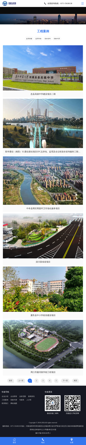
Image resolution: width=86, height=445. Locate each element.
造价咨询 (48, 38)
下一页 (65, 380)
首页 (10, 380)
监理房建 (29, 38)
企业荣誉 (14, 396)
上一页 (20, 380)
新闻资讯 (31, 396)
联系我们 (5, 403)
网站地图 (14, 403)
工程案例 (5, 400)
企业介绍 (5, 396)
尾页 (75, 380)
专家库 (21, 400)
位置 (71, 440)
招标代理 (57, 38)
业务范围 (22, 396)
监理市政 (38, 38)
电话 (43, 440)
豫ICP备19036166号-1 (43, 433)
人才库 (29, 400)
